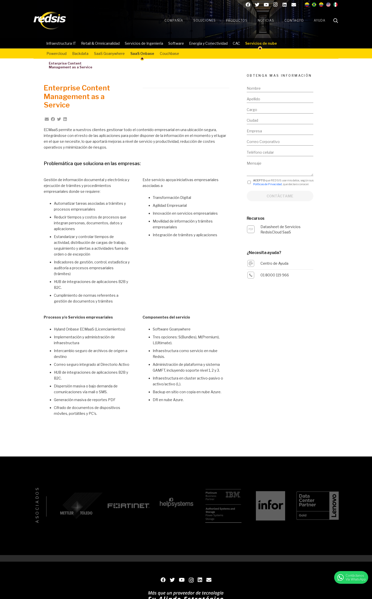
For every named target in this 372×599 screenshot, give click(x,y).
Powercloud (56, 53)
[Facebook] (248, 4)
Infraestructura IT (61, 43)
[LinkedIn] (284, 4)
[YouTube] (266, 4)
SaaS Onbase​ (142, 53)
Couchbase (169, 53)
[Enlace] (50, 20)
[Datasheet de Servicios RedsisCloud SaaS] (253, 229)
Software (176, 43)
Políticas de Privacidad (267, 184)
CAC (236, 43)
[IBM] (223, 506)
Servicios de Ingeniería (144, 43)
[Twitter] (257, 4)
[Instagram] (275, 4)
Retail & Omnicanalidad (100, 43)
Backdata (80, 53)
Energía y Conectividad (208, 43)
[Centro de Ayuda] (253, 263)
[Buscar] (336, 20)
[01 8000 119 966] (253, 275)
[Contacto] (293, 4)
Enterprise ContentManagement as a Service (70, 65)
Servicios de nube (261, 43)
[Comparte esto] (53, 119)
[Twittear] (59, 119)
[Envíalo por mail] (47, 119)
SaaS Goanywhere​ (109, 53)
